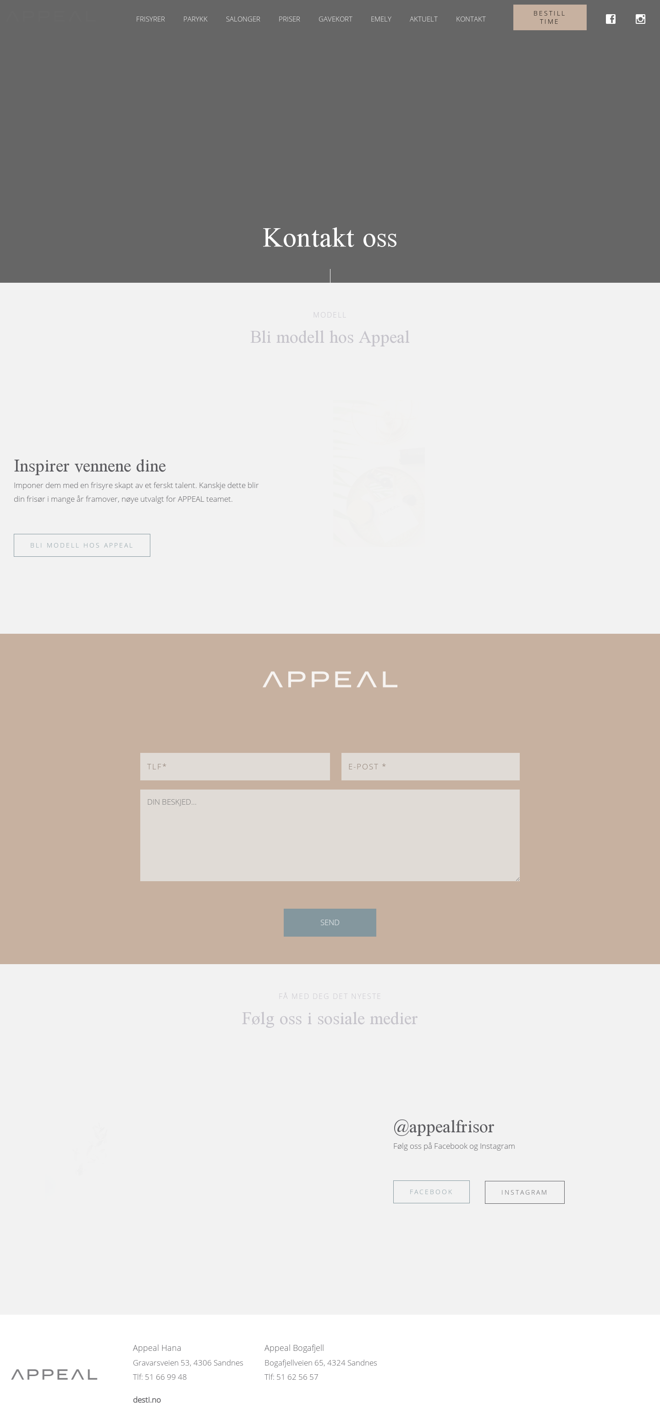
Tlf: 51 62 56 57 (291, 1377)
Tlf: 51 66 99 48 (160, 1377)
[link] (610, 20)
